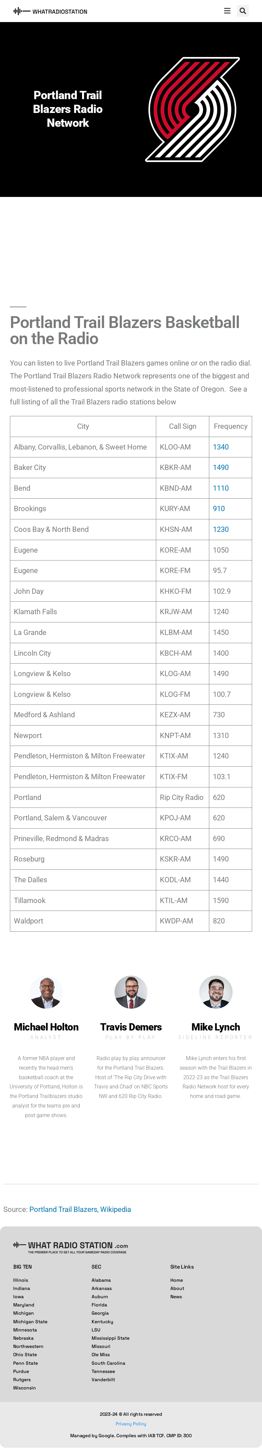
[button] (227, 11)
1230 (221, 529)
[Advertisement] (131, 246)
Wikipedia (115, 1209)
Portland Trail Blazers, (64, 1209)
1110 (221, 488)
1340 (221, 447)
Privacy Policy (131, 1424)
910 (219, 509)
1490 (221, 467)
